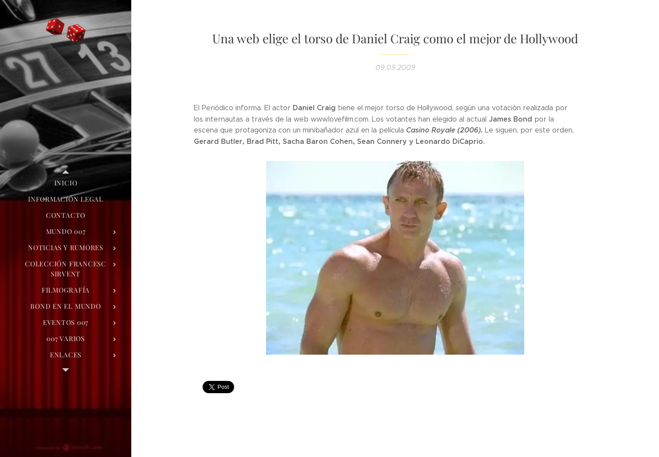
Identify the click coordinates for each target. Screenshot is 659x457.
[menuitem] (66, 183)
